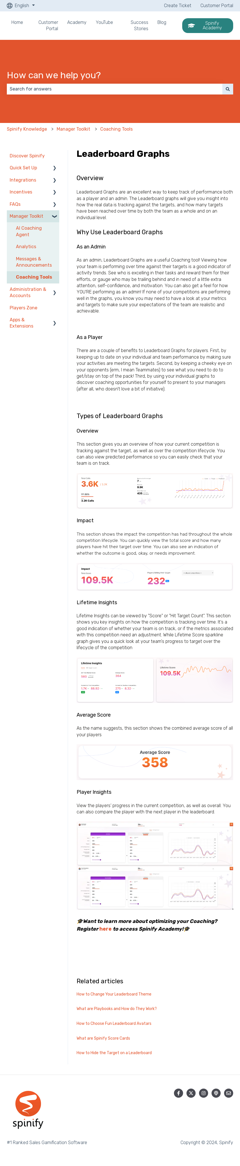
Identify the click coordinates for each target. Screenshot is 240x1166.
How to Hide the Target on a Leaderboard (114, 1052)
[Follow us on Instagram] (203, 1093)
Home (17, 22)
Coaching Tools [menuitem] (34, 277)
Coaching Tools (116, 129)
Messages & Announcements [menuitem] (34, 262)
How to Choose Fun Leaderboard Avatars (114, 1023)
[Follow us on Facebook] (178, 1093)
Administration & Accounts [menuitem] (28, 292)
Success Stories (139, 25)
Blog (161, 22)
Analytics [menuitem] (26, 246)
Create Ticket (177, 5)
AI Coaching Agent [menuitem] (29, 231)
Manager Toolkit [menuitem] (26, 216)
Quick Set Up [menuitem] (23, 167)
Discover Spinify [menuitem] (27, 156)
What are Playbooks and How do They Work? (117, 1008)
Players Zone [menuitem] (23, 307)
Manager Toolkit (73, 129)
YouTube (104, 22)
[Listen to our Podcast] (216, 1093)
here (105, 929)
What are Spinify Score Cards (103, 1038)
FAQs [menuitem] (15, 204)
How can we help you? (54, 75)
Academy (77, 22)
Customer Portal (216, 5)
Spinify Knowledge (27, 129)
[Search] (227, 89)
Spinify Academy (205, 25)
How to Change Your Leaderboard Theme (114, 994)
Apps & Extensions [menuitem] (21, 323)
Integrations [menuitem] (23, 180)
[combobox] (114, 89)
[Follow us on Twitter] (191, 1093)
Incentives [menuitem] (21, 192)
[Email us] (228, 1093)
